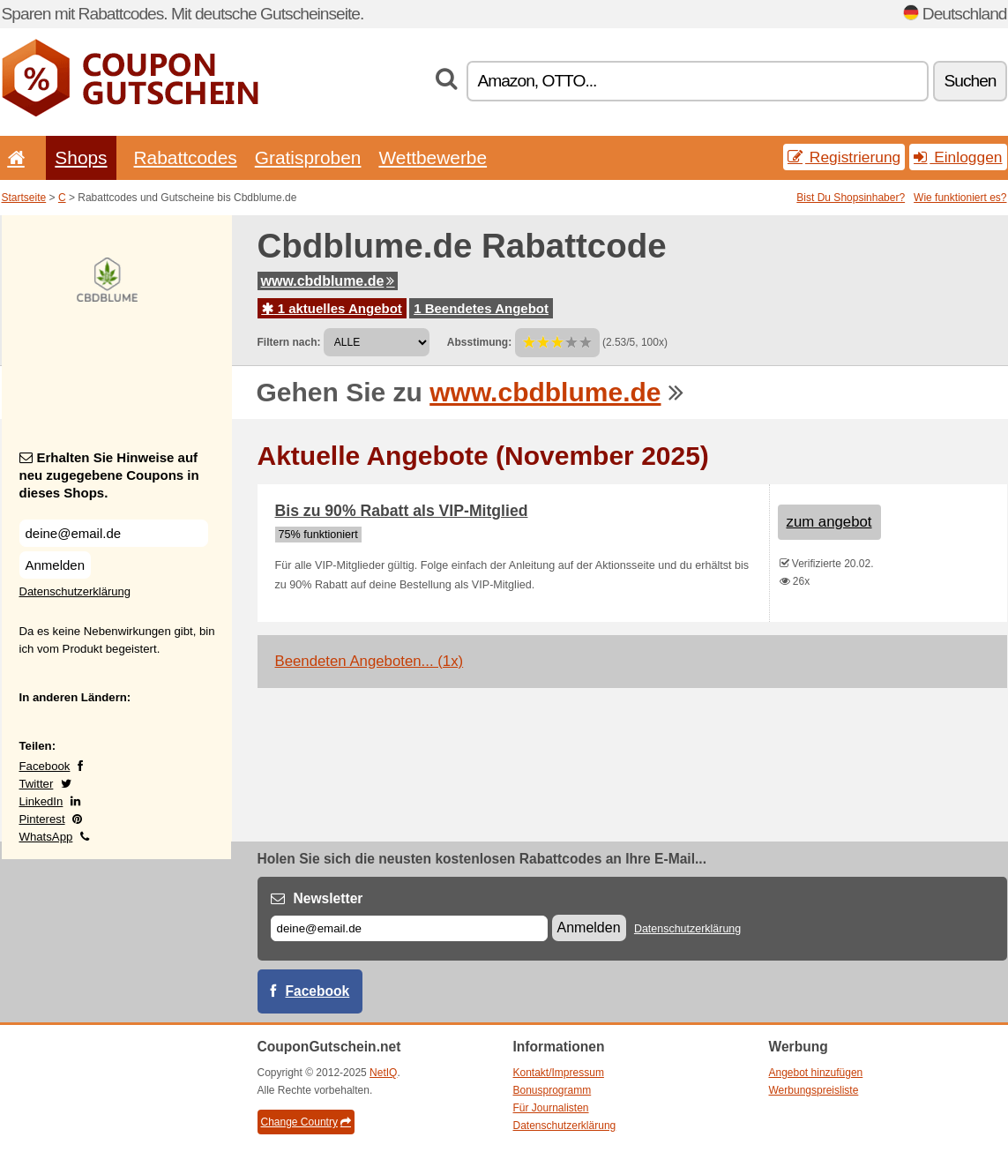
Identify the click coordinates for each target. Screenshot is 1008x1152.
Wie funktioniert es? (960, 197)
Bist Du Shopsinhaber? (850, 197)
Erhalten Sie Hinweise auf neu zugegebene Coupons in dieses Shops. (109, 475)
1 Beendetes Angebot (481, 308)
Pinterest (42, 819)
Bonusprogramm (552, 1090)
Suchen (970, 80)
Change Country (306, 1122)
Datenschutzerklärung (75, 591)
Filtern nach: (289, 342)
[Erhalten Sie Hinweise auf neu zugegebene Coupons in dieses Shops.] (113, 533)
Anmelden (56, 564)
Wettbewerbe (432, 157)
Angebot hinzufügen (816, 1072)
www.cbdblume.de (328, 280)
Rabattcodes (185, 157)
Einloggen (958, 157)
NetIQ (383, 1072)
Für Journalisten (551, 1108)
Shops (81, 157)
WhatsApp (46, 836)
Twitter (36, 783)
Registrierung (844, 157)
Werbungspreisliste (814, 1090)
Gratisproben (308, 157)
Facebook (45, 766)
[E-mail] (409, 928)
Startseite (24, 197)
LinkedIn (41, 801)
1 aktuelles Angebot (332, 308)
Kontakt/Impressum (558, 1072)
